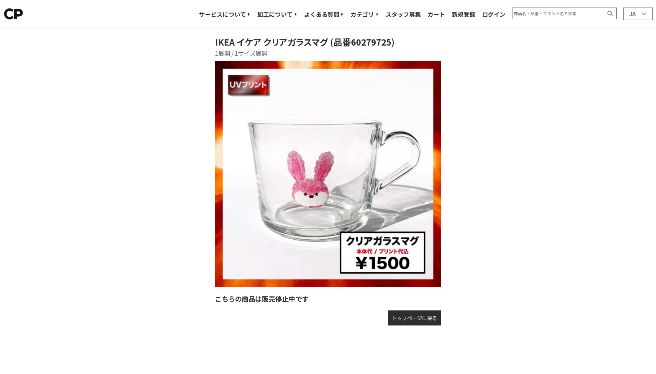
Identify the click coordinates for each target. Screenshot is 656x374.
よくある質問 (321, 14)
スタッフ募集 (403, 14)
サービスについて (222, 14)
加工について (274, 14)
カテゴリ (362, 14)
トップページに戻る (414, 317)
